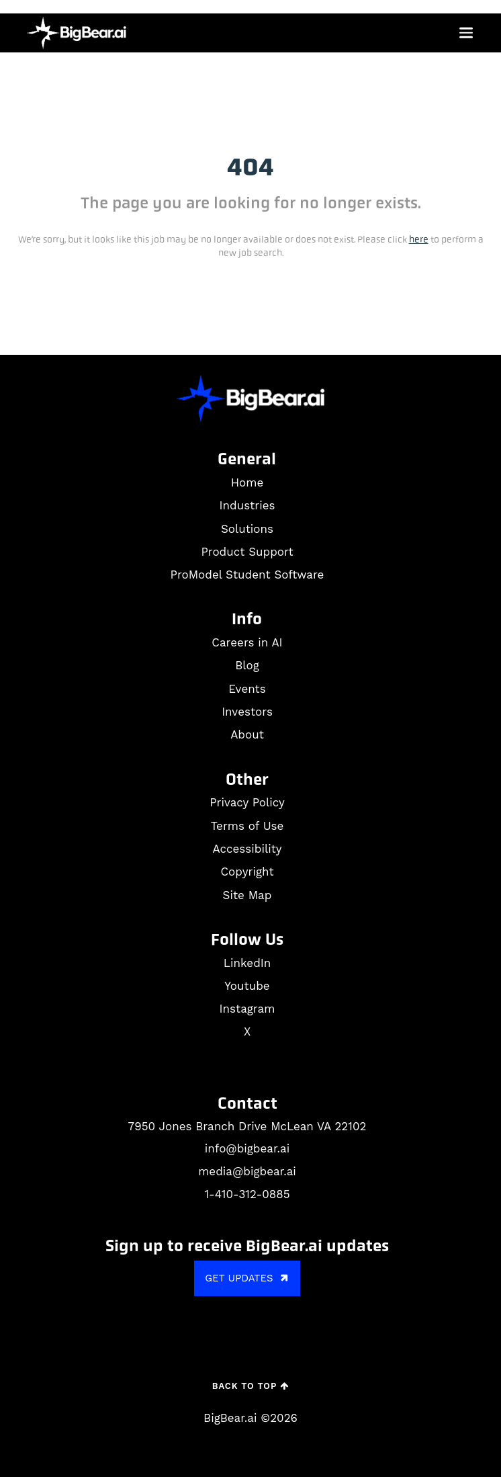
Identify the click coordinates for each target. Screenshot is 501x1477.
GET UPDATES (248, 1278)
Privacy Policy (247, 802)
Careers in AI (247, 642)
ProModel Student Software (247, 574)
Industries (247, 505)
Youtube (246, 986)
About (247, 734)
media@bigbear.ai (247, 1171)
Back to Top (250, 1386)
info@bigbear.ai (247, 1148)
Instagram (247, 1008)
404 (250, 167)
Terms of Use (247, 826)
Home (247, 482)
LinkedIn (247, 963)
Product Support (247, 551)
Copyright (246, 871)
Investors (247, 711)
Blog (247, 665)
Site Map (247, 895)
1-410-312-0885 (246, 1194)
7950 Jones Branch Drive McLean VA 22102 (247, 1126)
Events (246, 688)
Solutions (247, 529)
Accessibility (246, 848)
